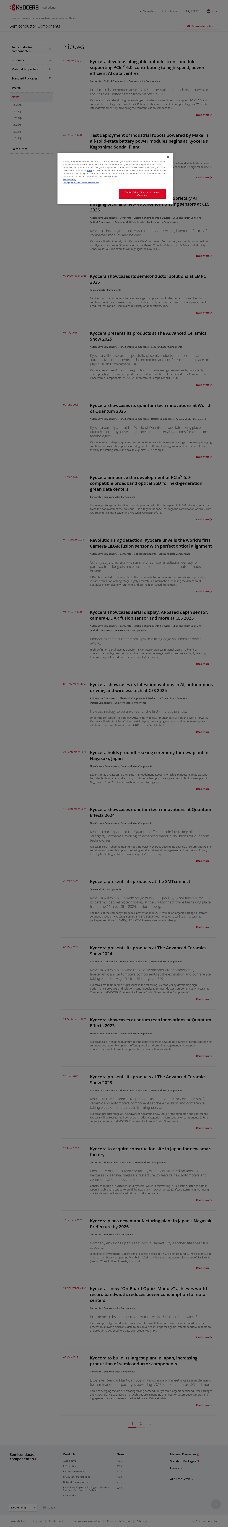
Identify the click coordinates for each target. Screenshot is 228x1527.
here (89, 170)
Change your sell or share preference (81, 182)
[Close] (168, 157)
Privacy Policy (69, 179)
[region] (115, 178)
